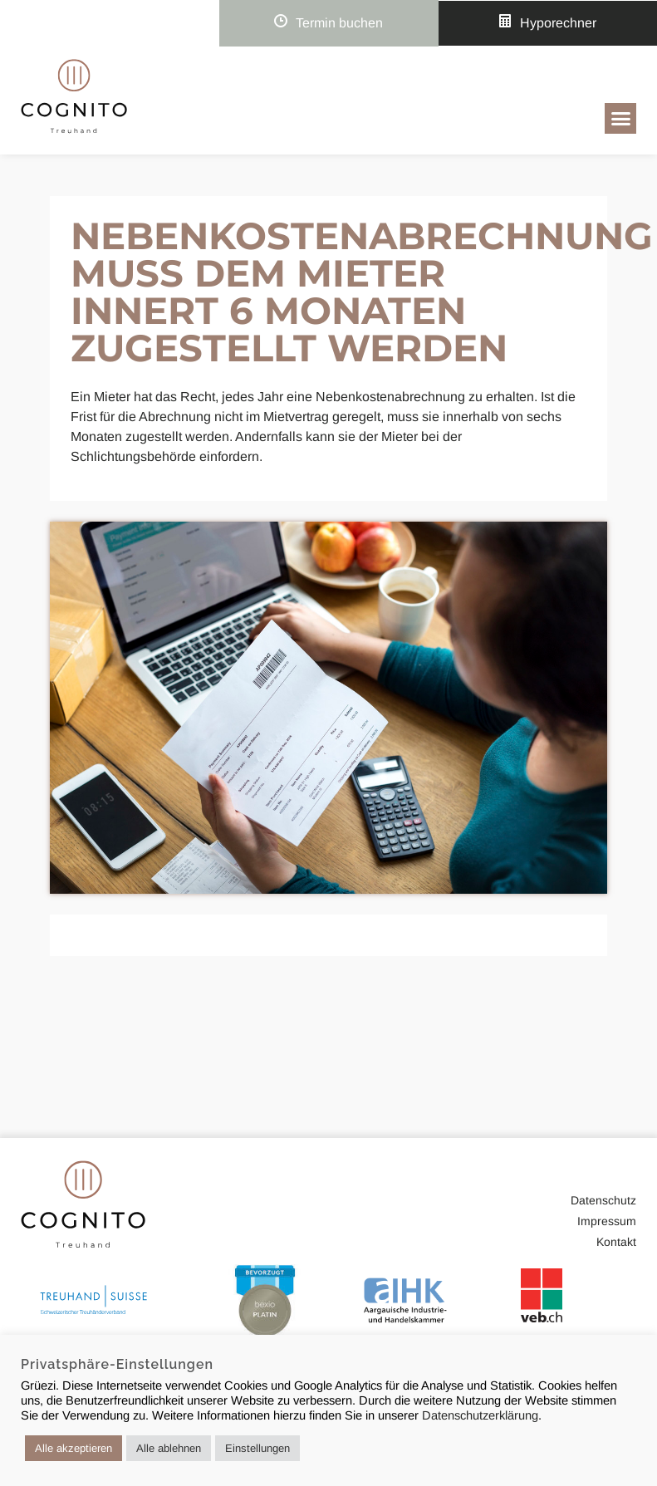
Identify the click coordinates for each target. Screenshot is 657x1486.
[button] (620, 119)
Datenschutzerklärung (480, 1415)
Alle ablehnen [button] (168, 1448)
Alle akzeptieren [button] (73, 1448)
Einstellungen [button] (257, 1448)
